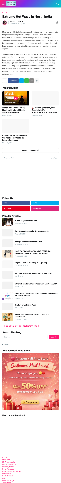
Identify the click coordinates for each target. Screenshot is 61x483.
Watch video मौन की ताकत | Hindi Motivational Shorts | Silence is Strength (14, 110)
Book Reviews (7, 476)
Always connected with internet (28, 242)
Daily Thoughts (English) (11, 471)
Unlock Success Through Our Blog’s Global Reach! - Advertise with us (36, 294)
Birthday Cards (8, 467)
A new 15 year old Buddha (26, 221)
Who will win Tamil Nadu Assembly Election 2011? (36, 284)
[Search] (58, 4)
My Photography (8, 462)
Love (4, 478)
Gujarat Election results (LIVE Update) (31, 263)
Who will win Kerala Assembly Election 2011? (34, 273)
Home (4, 12)
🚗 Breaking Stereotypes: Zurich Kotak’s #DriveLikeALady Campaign (44, 110)
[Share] (57, 23)
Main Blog (6, 460)
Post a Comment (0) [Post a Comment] (30, 150)
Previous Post (9, 158)
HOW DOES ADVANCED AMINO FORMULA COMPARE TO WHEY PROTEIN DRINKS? (33, 252)
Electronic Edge (8, 480)
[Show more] (36, 80)
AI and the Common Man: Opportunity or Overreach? (32, 315)
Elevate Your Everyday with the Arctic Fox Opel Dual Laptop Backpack (14, 138)
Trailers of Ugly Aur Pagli (25, 305)
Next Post (53, 158)
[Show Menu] (3, 4)
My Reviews (6, 473)
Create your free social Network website (32, 231)
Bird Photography (9, 464)
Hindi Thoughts (8, 469)
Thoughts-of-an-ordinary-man (20, 325)
